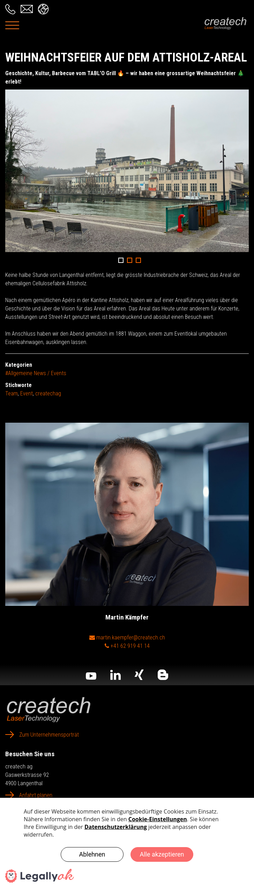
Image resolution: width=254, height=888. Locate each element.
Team (11, 393)
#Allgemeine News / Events (35, 373)
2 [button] (129, 260)
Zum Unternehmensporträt (49, 734)
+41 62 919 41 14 (127, 646)
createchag (48, 393)
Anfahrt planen (35, 795)
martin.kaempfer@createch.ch (127, 637)
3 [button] (138, 260)
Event (26, 393)
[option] (127, 170)
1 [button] (121, 260)
